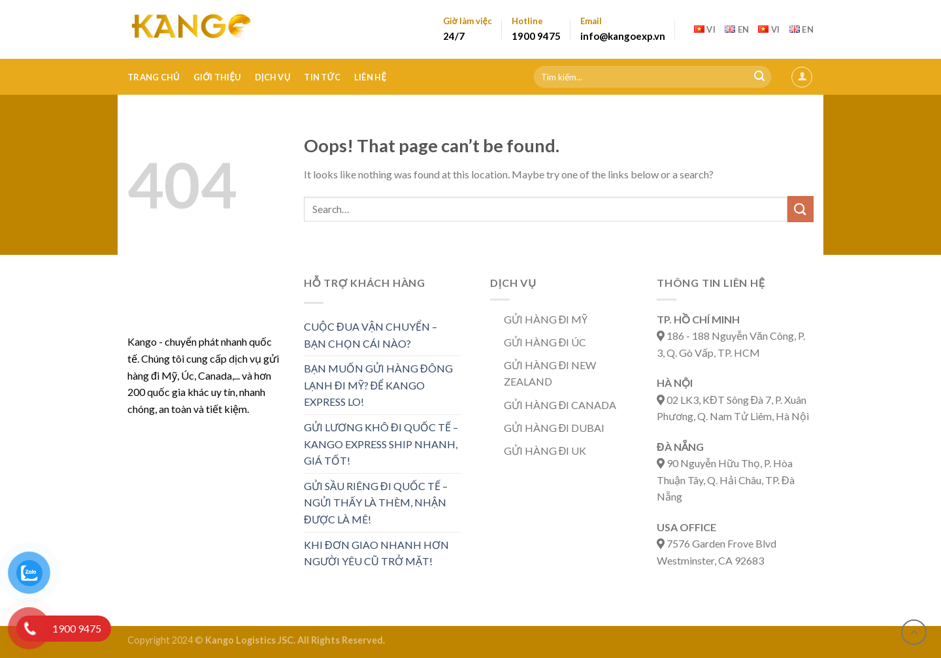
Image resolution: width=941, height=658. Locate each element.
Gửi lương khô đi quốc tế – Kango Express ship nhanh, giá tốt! (381, 444)
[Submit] (759, 77)
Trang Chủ (153, 77)
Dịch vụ (273, 77)
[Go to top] (914, 632)
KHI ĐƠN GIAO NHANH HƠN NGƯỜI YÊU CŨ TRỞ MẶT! (376, 553)
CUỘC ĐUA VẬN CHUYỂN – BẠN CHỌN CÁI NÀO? (370, 335)
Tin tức (322, 77)
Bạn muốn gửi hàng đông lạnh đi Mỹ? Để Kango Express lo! (378, 385)
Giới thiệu (217, 77)
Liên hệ (370, 77)
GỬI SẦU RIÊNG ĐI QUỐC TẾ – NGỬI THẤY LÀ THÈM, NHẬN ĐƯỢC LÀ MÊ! (376, 502)
